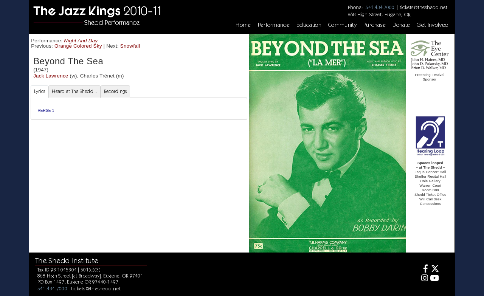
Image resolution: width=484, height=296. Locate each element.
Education (308, 25)
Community (342, 25)
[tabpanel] (139, 108)
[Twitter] (434, 269)
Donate (401, 25)
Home (243, 25)
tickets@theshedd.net (423, 7)
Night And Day (81, 40)
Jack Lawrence (50, 76)
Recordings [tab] (115, 91)
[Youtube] (434, 279)
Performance (274, 25)
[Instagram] (423, 279)
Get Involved (432, 25)
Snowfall (130, 46)
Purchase (374, 25)
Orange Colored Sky (78, 46)
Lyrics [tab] (39, 91)
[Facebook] (423, 269)
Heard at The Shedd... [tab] (74, 91)
